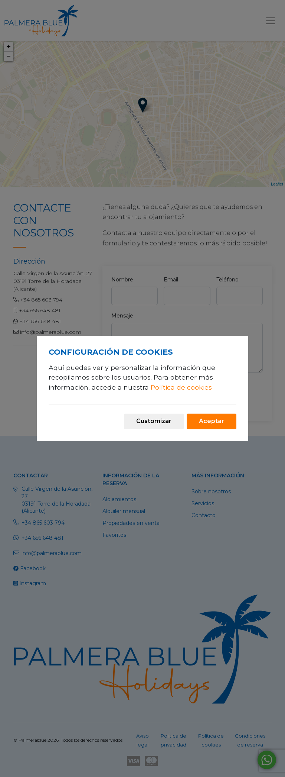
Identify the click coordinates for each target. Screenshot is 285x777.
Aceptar (211, 421)
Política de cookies (181, 387)
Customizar (153, 421)
